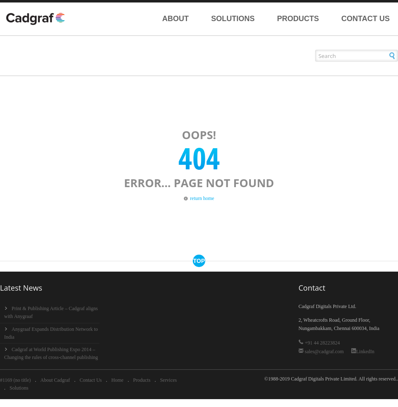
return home (202, 198)
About (175, 18)
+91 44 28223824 (319, 343)
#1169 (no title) (15, 380)
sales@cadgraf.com (321, 351)
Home (118, 380)
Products (298, 18)
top (199, 261)
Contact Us (365, 18)
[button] (392, 55)
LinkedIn (362, 351)
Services (168, 380)
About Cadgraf (55, 380)
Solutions (233, 18)
